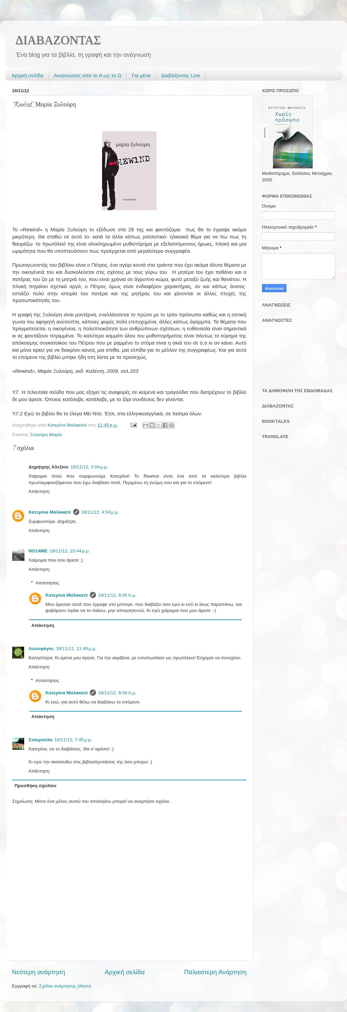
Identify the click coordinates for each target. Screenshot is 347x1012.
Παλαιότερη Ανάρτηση (215, 972)
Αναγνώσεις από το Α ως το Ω (87, 75)
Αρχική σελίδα (28, 75)
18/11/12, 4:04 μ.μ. (100, 512)
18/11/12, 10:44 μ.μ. (70, 550)
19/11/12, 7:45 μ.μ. (73, 739)
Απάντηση (39, 491)
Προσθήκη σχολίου (35, 785)
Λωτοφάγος (41, 648)
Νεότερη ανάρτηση (38, 972)
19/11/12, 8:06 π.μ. (117, 692)
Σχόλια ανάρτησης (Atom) (65, 986)
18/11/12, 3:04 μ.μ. (89, 466)
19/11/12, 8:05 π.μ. (117, 595)
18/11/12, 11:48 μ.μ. (76, 648)
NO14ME (38, 550)
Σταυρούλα (40, 739)
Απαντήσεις (47, 582)
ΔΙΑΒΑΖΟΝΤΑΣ (58, 40)
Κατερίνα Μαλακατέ (50, 512)
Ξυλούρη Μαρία (46, 434)
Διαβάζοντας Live (180, 75)
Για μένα (141, 75)
